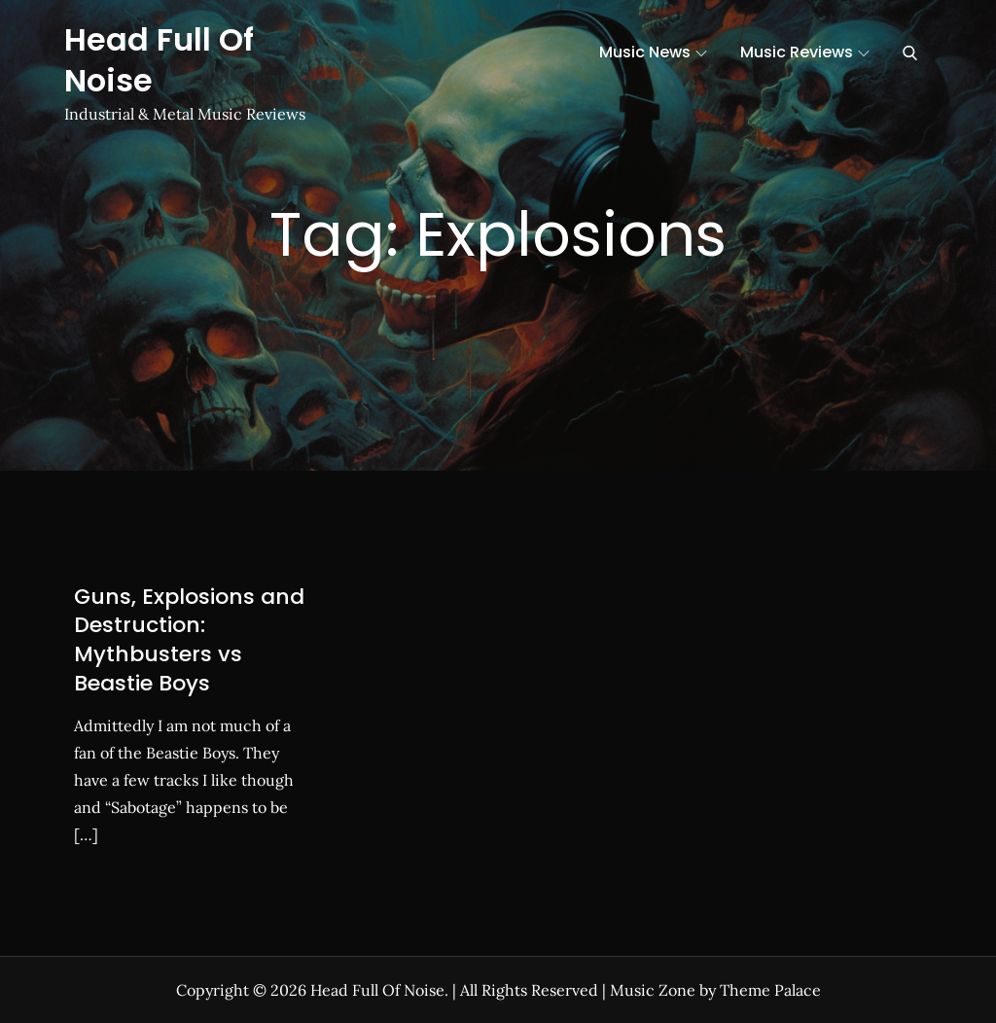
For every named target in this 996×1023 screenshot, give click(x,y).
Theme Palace (770, 990)
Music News (653, 52)
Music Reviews (805, 52)
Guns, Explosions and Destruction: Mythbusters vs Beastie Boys (189, 640)
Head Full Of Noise (159, 60)
